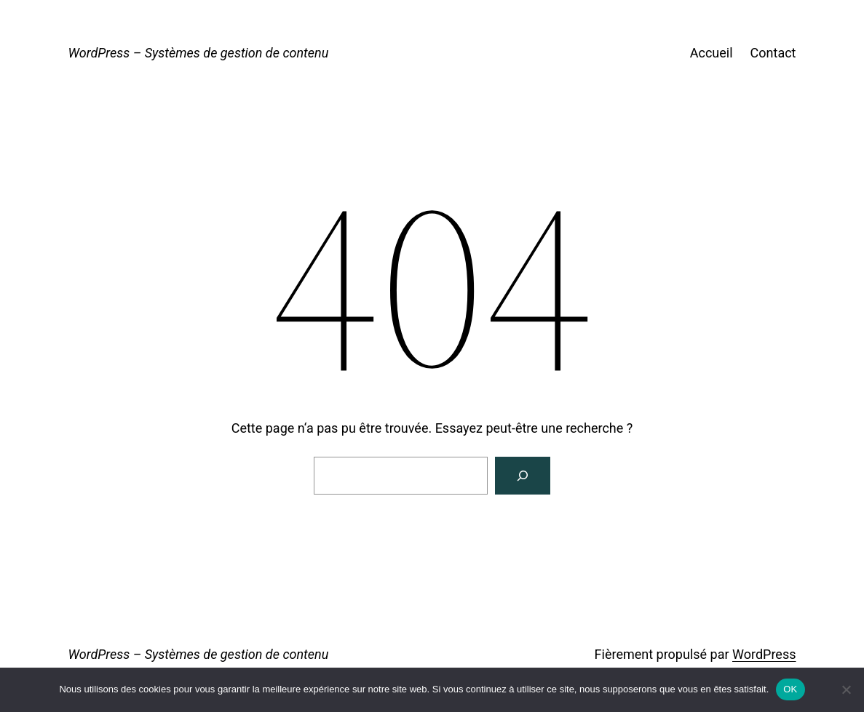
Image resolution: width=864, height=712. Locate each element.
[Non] (846, 689)
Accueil (711, 52)
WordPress (764, 654)
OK (790, 689)
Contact (773, 52)
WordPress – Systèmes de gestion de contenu (198, 52)
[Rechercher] (522, 476)
